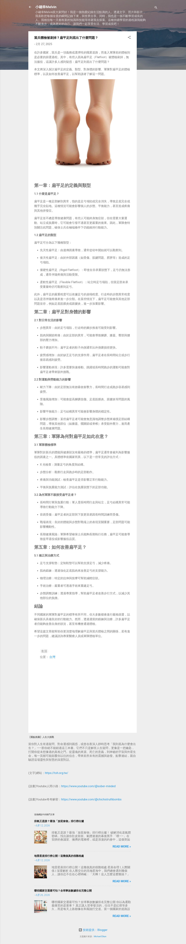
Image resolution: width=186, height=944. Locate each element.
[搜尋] (156, 7)
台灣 (52, 657)
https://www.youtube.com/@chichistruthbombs (91, 799)
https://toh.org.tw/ (56, 773)
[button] (129, 38)
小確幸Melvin (45, 7)
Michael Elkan (100, 936)
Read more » (122, 846)
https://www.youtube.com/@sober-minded (88, 786)
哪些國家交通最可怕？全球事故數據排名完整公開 (63, 890)
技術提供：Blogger (93, 930)
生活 (44, 651)
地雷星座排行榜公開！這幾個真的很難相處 (59, 855)
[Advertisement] (148, 74)
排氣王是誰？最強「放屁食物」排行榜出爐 (59, 821)
